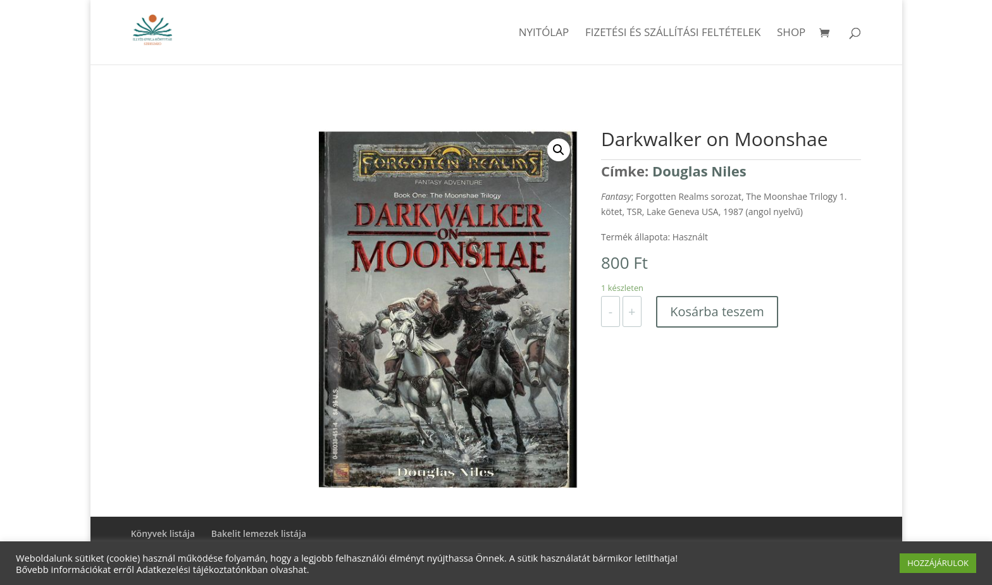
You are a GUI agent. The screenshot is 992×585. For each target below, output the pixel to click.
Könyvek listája (163, 533)
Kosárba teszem (717, 311)
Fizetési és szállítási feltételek (673, 33)
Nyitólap (544, 33)
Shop (791, 33)
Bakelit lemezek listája (259, 533)
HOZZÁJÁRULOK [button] (938, 563)
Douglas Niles (699, 170)
